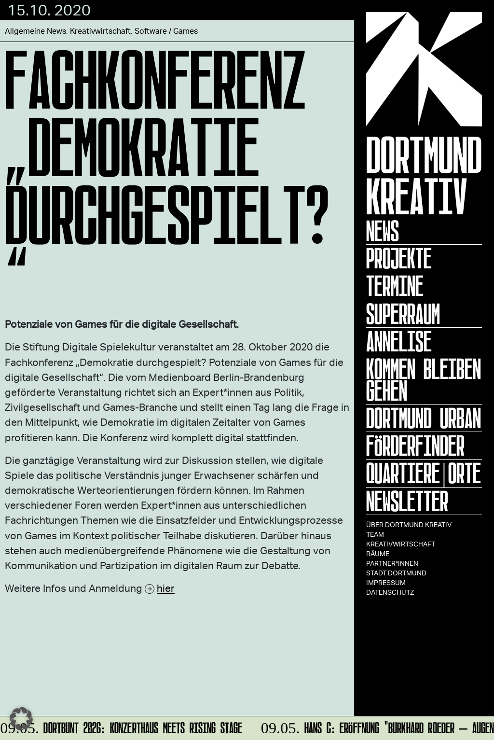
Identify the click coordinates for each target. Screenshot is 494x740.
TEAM (375, 534)
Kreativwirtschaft (400, 544)
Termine (395, 285)
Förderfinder (415, 445)
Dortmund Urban (423, 418)
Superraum (403, 313)
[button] (21, 719)
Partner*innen (392, 563)
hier (166, 587)
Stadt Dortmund (396, 573)
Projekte (399, 258)
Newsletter (407, 501)
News (382, 230)
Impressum (386, 582)
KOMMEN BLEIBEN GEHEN (423, 379)
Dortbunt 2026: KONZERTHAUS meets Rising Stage (122, 726)
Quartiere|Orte (423, 473)
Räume (377, 553)
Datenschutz (390, 592)
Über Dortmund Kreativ (409, 524)
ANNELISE (399, 341)
